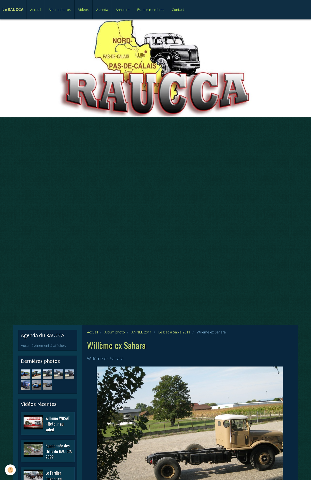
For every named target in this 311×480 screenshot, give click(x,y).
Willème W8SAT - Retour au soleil (57, 423)
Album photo (114, 332)
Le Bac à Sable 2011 (174, 332)
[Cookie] (10, 469)
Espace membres (150, 9)
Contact (178, 9)
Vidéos (83, 9)
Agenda (102, 9)
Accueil (35, 9)
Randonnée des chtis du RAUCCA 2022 (58, 451)
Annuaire (123, 9)
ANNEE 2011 (141, 332)
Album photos (60, 9)
